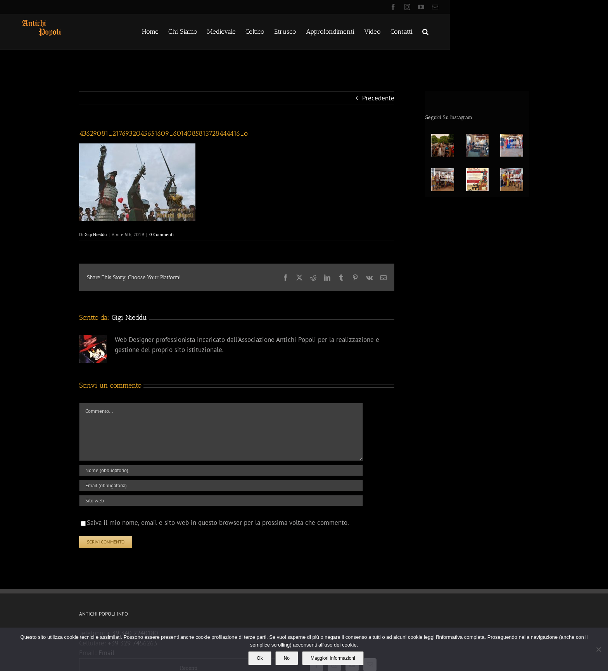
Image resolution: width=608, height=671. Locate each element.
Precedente (378, 98)
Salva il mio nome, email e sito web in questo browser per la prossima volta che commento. (218, 522)
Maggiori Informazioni (333, 658)
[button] (425, 31)
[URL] (221, 500)
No (287, 658)
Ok (260, 658)
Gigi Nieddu (96, 234)
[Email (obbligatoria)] (221, 485)
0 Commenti (161, 234)
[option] (480, 160)
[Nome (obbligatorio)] (221, 470)
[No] (598, 649)
